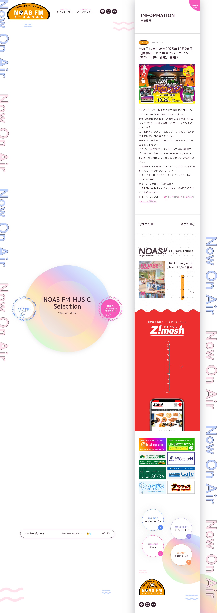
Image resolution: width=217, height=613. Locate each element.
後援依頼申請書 (147, 584)
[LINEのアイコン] (102, 11)
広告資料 (144, 576)
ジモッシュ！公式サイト (168, 341)
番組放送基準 (146, 593)
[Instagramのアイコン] (108, 11)
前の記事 (145, 223)
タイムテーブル (65, 11)
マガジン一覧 (182, 293)
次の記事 (188, 223)
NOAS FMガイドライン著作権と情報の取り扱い (165, 580)
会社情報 (144, 567)
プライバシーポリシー (151, 571)
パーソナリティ (85, 11)
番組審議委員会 (147, 589)
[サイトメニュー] (194, 5)
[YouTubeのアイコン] (114, 11)
